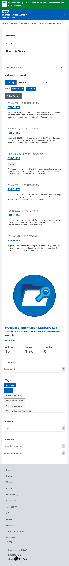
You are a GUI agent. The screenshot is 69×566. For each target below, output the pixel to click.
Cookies (9, 519)
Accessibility (11, 507)
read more (10, 340)
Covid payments (13, 395)
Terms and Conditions (16, 531)
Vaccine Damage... (14, 406)
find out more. (14, 6)
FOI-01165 (14, 132)
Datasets (10, 35)
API (7, 513)
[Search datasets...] (31, 68)
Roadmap (10, 525)
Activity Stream (15, 51)
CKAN (24, 550)
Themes (15, 23)
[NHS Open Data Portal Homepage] (15, 14)
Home (6, 23)
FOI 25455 (14, 240)
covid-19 (10, 385)
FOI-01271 (14, 107)
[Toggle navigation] (64, 14)
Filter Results (13, 96)
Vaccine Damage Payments (18, 411)
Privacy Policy (12, 494)
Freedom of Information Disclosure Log (41, 23)
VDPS (8, 390)
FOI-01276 (14, 189)
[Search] (61, 68)
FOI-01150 (14, 215)
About (9, 43)
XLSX (11, 164)
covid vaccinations (14, 400)
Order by (10, 82)
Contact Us (11, 500)
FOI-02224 (14, 158)
